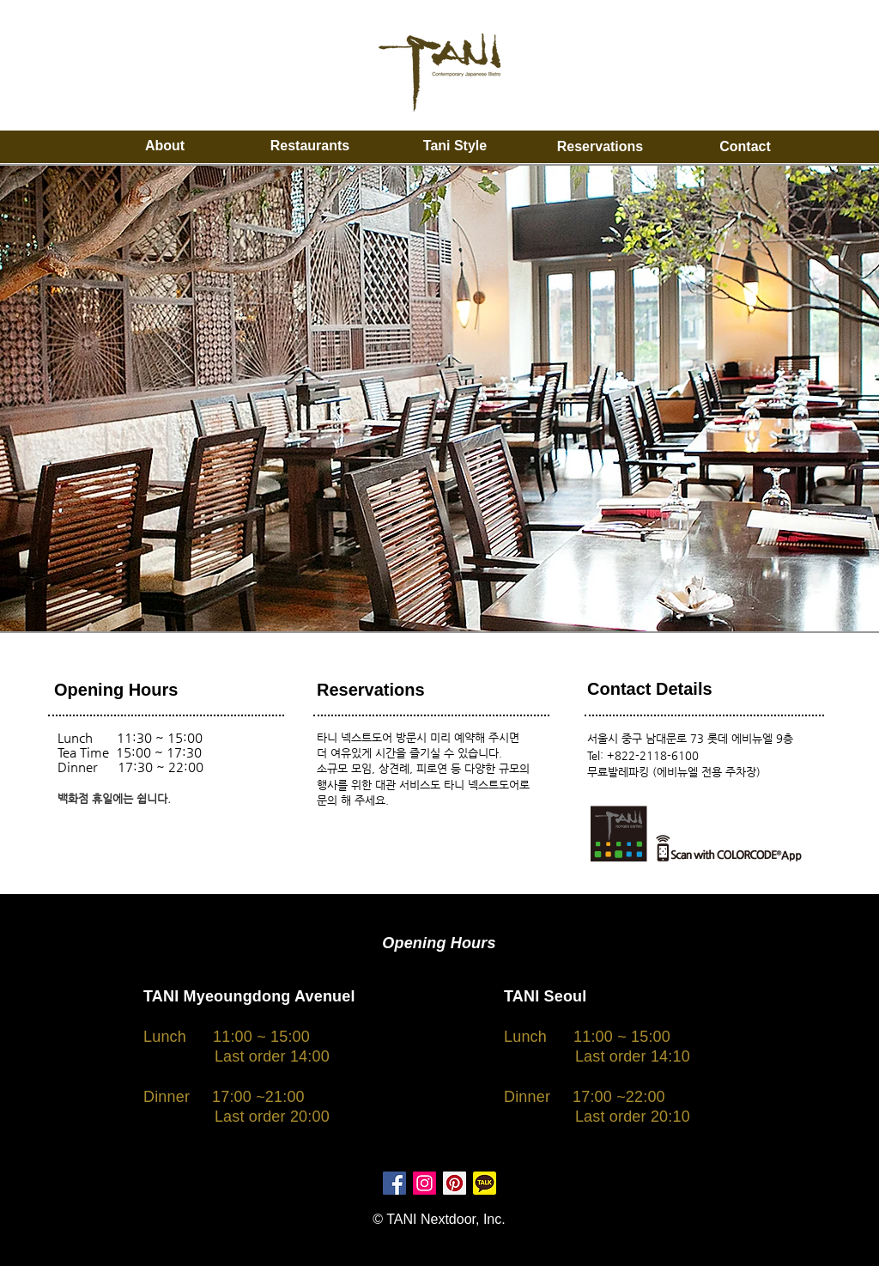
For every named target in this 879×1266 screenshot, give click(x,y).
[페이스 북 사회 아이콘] (394, 1183)
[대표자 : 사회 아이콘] (454, 1183)
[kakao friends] (484, 1183)
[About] (165, 146)
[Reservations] (600, 147)
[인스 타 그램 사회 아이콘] (424, 1183)
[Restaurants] (310, 146)
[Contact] (745, 147)
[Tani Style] (455, 146)
